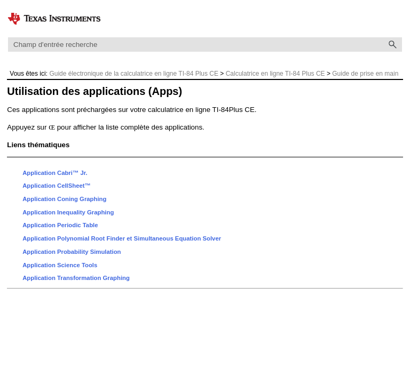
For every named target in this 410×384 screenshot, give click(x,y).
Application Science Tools (59, 265)
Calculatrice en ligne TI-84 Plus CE (275, 73)
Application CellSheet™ (56, 185)
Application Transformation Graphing (76, 278)
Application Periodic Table (60, 225)
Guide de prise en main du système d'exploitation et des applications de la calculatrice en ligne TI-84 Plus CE (204, 78)
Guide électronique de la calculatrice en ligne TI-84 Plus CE (133, 73)
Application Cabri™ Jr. (54, 173)
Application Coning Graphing (64, 199)
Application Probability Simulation (71, 252)
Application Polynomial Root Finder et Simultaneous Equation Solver (121, 238)
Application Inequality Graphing (68, 212)
